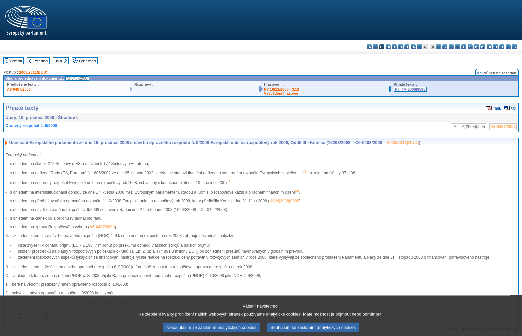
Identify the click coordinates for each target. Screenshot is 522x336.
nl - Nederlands (470, 46)
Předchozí (41, 61)
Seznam (16, 61)
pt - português (482, 46)
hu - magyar (457, 46)
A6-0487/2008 (19, 89)
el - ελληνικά (406, 46)
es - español (375, 46)
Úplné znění (87, 61)
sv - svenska (514, 46)
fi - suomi (508, 46)
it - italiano (438, 46)
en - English (413, 46)
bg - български (369, 46)
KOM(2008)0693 (284, 201)
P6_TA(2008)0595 (410, 89)
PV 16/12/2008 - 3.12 (281, 89)
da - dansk (388, 46)
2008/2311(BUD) (33, 72)
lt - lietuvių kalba (451, 46)
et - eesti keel (400, 46)
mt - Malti (463, 46)
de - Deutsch (394, 46)
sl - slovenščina (501, 46)
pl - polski (476, 46)
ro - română (489, 46)
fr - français (419, 46)
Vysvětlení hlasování (282, 93)
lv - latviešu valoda (444, 46)
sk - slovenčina (495, 46)
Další (58, 61)
